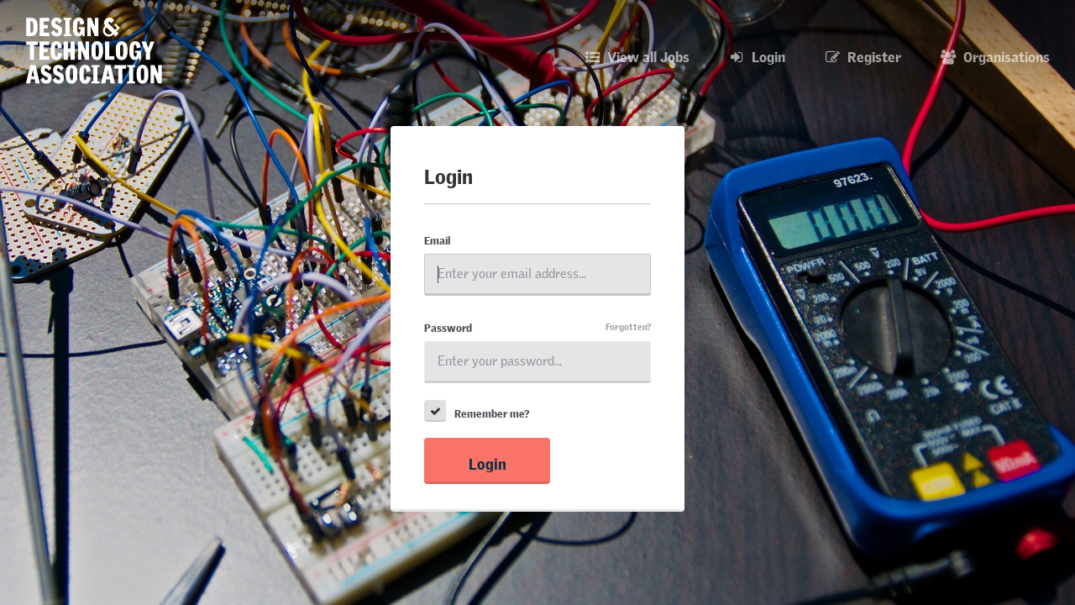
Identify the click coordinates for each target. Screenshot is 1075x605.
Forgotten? (628, 325)
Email (437, 238)
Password (448, 326)
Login (487, 461)
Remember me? (491, 411)
